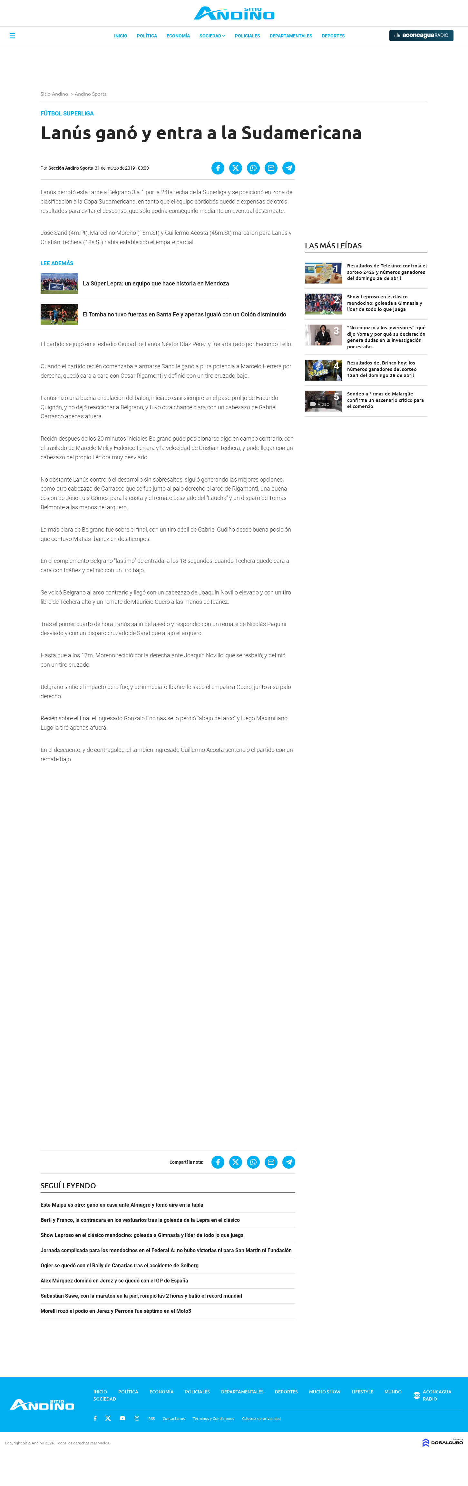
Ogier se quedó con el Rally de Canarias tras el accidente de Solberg (120, 1265)
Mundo (393, 1392)
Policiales (247, 35)
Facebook (95, 1418)
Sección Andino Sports (70, 168)
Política (147, 35)
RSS (151, 1418)
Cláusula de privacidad (261, 1418)
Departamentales (291, 35)
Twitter (108, 1418)
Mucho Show (324, 1392)
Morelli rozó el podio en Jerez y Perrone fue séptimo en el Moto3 (116, 1311)
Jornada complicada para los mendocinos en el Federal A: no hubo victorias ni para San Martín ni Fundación (166, 1250)
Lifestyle (362, 1392)
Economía (178, 35)
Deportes (333, 35)
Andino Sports (91, 93)
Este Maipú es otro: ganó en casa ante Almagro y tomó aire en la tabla (122, 1205)
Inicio (120, 35)
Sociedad (212, 36)
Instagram (137, 1418)
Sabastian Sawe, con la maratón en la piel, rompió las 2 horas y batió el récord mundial (141, 1296)
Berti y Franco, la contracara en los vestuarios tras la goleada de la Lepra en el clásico (140, 1220)
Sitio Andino (55, 93)
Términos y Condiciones (213, 1418)
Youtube (122, 1418)
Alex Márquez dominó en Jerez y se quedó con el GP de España (114, 1280)
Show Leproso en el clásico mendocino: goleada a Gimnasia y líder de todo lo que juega (142, 1235)
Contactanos (174, 1418)
